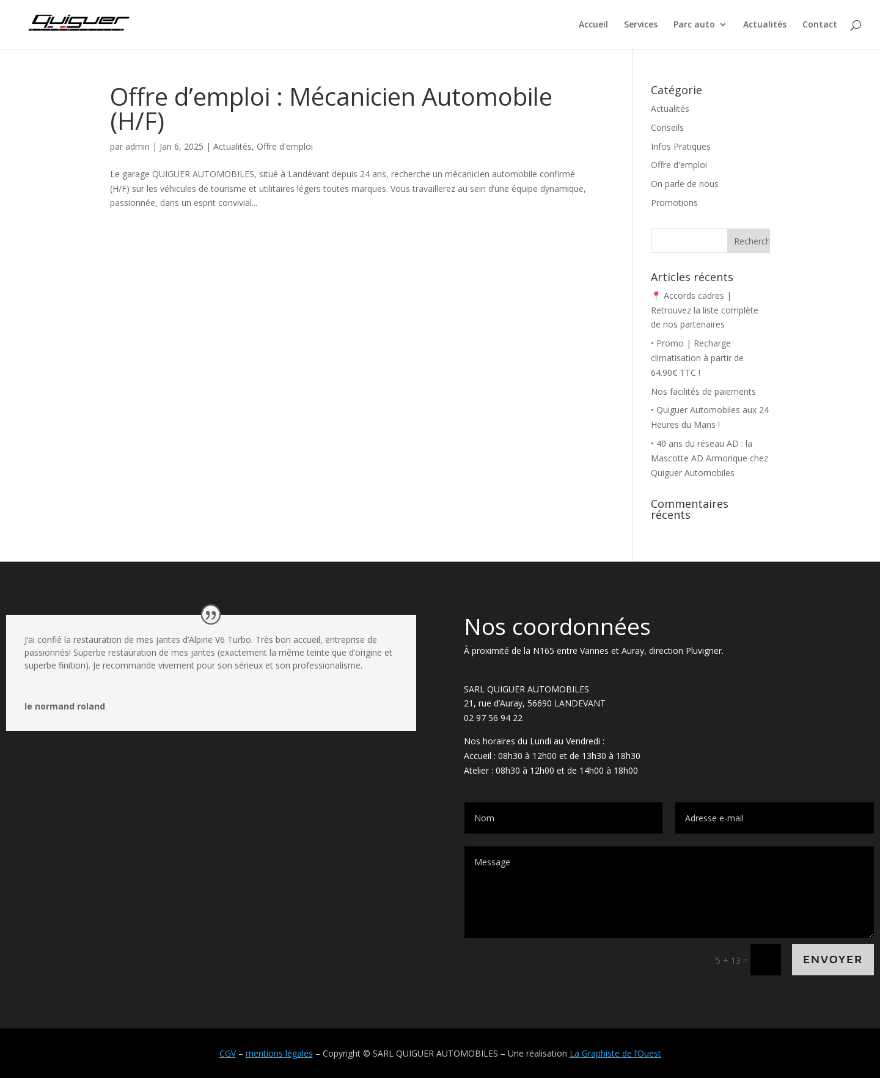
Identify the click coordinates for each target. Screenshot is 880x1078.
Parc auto (694, 25)
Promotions (674, 202)
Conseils (667, 127)
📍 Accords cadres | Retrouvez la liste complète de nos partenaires (704, 310)
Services (641, 25)
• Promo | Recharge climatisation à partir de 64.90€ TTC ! (697, 357)
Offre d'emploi (285, 146)
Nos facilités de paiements (703, 391)
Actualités (765, 25)
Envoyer (833, 959)
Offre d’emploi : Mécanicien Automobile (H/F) (331, 108)
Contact (819, 25)
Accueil (593, 25)
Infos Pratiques (681, 146)
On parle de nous (685, 183)
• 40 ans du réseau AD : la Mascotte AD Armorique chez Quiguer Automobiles (709, 458)
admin (137, 146)
